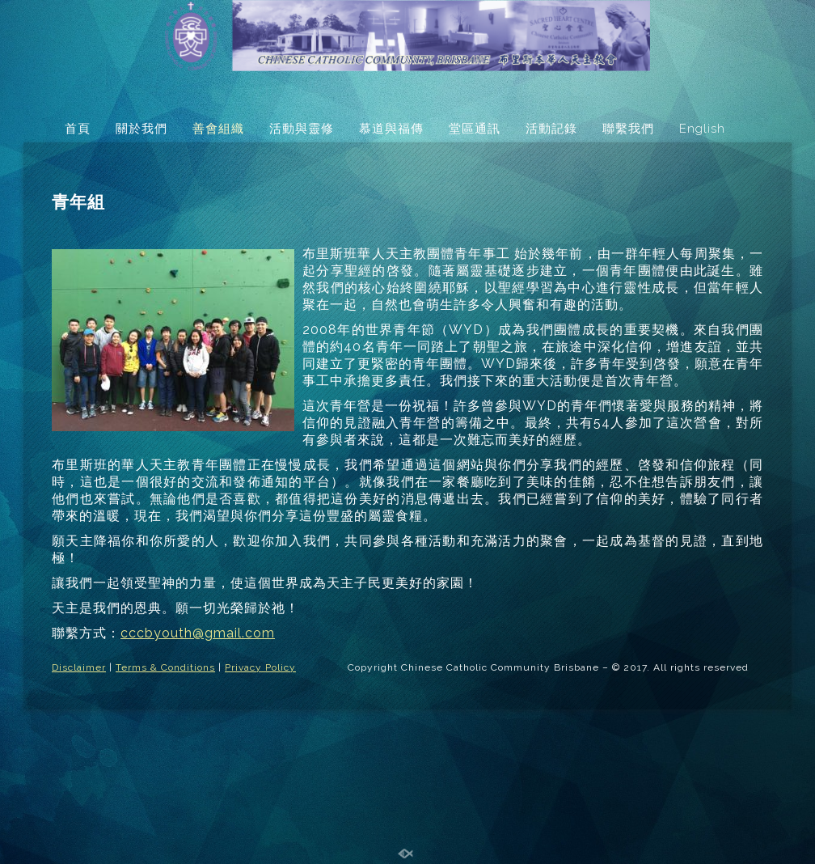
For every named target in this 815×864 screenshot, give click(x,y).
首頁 (78, 128)
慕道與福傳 (391, 128)
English (702, 128)
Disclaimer (79, 667)
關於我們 (141, 128)
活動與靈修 (301, 128)
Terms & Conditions (165, 667)
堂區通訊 (474, 128)
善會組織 (218, 128)
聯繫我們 (628, 128)
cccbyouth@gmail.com (197, 633)
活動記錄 (551, 128)
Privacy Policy (260, 667)
